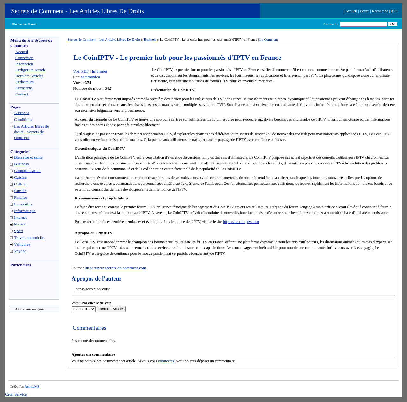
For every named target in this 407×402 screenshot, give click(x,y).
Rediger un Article (30, 69)
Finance (20, 197)
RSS (394, 11)
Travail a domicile (29, 237)
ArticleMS (31, 386)
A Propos (21, 112)
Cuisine (20, 177)
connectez (166, 360)
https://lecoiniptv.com (241, 221)
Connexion (24, 57)
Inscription (24, 63)
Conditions (23, 119)
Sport (18, 230)
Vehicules (22, 244)
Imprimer (99, 71)
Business (21, 164)
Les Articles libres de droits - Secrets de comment (31, 132)
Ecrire (364, 11)
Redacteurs (24, 82)
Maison (20, 224)
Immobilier (23, 204)
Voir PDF (81, 71)
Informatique (25, 210)
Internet (20, 217)
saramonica (90, 76)
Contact (21, 94)
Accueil (351, 11)
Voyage (20, 250)
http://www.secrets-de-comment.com (115, 268)
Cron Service (16, 394)
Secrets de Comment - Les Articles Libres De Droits (77, 11)
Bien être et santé (28, 157)
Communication (27, 170)
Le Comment (268, 39)
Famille (20, 190)
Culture (20, 184)
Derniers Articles (29, 75)
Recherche (380, 11)
